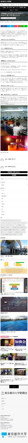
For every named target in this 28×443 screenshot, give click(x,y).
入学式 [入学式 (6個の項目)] (25, 227)
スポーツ (2, 362)
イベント (17, 7)
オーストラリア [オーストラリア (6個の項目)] (12, 222)
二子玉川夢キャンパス (18, 377)
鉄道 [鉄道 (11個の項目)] (21, 234)
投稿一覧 (13, 159)
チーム (3, 406)
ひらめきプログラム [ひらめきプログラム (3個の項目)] (13, 220)
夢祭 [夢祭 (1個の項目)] (1, 229)
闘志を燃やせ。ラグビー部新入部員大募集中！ (7, 364)
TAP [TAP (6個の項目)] (8, 220)
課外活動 (21, 7)
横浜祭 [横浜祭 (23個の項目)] (24, 229)
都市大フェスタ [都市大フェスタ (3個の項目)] (16, 234)
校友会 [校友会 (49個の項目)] (14, 229)
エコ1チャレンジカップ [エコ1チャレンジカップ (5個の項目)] (4, 222)
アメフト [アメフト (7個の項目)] (19, 220)
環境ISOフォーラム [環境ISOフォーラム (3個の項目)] (12, 232)
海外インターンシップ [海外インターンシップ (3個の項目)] (4, 232)
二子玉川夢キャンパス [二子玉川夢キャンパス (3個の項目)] (8, 227)
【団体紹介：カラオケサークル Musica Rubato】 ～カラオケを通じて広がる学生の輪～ (7, 349)
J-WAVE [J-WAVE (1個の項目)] (5, 220)
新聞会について (3, 4)
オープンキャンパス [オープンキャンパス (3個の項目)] (19, 222)
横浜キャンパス (9, 377)
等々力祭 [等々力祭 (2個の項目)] (2, 234)
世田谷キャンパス (6, 362)
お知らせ (3, 193)
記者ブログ (3, 211)
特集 (13, 7)
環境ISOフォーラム (18, 362)
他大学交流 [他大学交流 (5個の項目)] (15, 227)
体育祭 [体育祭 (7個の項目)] (22, 227)
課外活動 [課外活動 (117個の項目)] (6, 234)
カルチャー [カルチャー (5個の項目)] (24, 222)
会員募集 (8, 4)
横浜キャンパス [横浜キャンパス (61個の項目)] (19, 229)
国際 (24, 7)
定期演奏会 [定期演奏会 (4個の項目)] (10, 229)
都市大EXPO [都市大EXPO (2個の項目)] (11, 234)
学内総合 (4, 7)
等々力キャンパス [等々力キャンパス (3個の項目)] (22, 232)
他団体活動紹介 (3, 333)
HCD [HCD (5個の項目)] (2, 220)
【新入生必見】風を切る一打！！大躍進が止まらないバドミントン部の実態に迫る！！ (7, 381)
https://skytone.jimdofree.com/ (9, 104)
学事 (7, 7)
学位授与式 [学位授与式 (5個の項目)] (5, 229)
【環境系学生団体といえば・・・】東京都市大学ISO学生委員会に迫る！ (20, 364)
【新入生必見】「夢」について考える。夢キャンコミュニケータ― (20, 379)
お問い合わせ (12, 4)
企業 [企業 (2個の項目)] (18, 227)
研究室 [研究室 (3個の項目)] (17, 232)
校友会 (10, 7)
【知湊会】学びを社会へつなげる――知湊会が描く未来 (20, 350)
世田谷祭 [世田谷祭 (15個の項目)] (2, 227)
